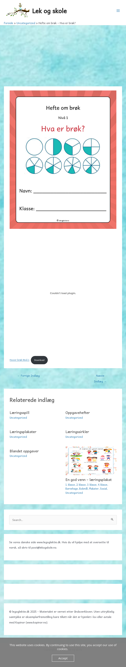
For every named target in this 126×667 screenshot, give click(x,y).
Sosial (103, 488)
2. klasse (81, 485)
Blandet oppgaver (24, 451)
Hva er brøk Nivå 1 (19, 360)
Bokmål (83, 488)
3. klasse (92, 485)
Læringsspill (19, 412)
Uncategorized (18, 417)
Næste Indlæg (100, 376)
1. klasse (70, 485)
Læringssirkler (77, 431)
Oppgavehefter (77, 412)
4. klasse (102, 485)
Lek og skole (49, 11)
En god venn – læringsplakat (88, 479)
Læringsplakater (23, 431)
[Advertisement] (63, 54)
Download (39, 360)
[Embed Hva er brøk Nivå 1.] (63, 293)
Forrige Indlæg (28, 375)
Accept (63, 658)
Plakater (94, 488)
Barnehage (71, 488)
